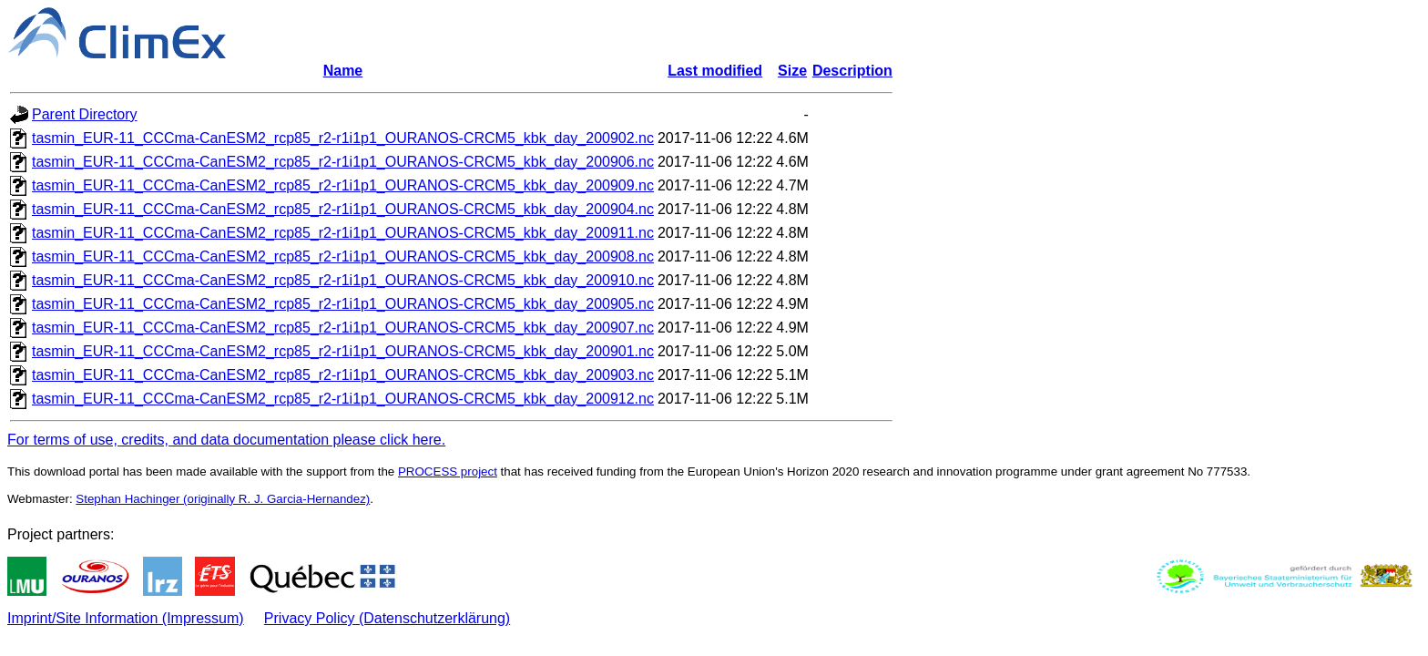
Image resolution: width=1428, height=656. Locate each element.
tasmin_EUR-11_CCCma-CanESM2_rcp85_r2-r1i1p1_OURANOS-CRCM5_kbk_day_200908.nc (343, 256)
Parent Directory (85, 114)
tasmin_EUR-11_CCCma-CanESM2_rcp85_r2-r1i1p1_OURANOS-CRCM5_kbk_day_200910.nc (343, 280)
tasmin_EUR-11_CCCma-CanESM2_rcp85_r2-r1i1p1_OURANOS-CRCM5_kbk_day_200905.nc (343, 304)
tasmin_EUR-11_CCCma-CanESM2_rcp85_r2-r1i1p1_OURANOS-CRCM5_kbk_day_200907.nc (343, 327)
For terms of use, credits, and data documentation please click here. (226, 439)
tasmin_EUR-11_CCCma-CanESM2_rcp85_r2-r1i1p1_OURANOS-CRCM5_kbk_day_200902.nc (343, 138)
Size (792, 70)
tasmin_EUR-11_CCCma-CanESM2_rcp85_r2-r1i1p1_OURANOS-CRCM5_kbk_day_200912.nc (343, 398)
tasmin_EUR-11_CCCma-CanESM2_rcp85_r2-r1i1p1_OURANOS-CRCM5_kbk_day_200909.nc (343, 185)
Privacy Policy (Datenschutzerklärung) (387, 618)
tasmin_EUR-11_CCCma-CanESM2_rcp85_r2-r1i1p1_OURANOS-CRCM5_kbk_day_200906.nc (343, 161)
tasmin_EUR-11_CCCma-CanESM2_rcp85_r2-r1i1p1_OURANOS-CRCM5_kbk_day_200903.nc (343, 375)
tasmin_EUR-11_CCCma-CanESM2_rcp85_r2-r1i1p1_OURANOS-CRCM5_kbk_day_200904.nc (343, 209)
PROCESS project (447, 471)
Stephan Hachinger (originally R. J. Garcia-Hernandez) (223, 499)
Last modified (715, 70)
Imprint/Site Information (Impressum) (125, 618)
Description (852, 70)
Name (343, 70)
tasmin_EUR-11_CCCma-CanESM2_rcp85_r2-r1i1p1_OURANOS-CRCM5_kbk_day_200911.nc (343, 233)
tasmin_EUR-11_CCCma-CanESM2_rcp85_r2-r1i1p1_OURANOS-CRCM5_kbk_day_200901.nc (343, 351)
